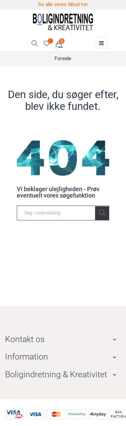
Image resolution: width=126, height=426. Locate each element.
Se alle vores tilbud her (63, 4)
